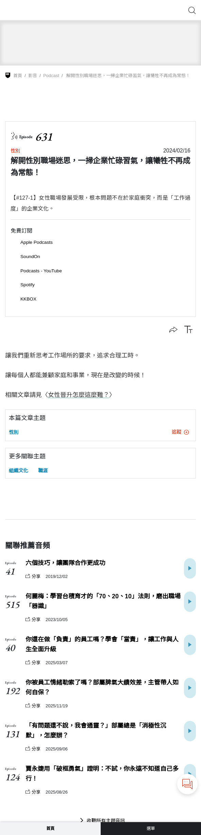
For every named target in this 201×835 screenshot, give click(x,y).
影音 (32, 75)
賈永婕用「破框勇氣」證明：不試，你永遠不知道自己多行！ (102, 773)
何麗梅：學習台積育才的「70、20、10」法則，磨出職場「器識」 (103, 601)
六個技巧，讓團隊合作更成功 (65, 563)
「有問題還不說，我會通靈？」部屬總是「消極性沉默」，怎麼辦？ (96, 730)
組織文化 (18, 470)
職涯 (43, 470)
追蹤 (180, 432)
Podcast (51, 75)
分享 (33, 576)
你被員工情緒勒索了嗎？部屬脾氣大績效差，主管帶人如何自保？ (102, 687)
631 (43, 137)
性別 (15, 150)
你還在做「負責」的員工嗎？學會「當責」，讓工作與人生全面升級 (102, 644)
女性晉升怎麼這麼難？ (78, 395)
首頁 (17, 75)
